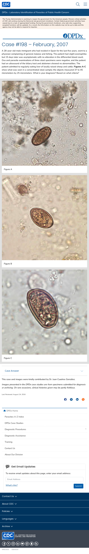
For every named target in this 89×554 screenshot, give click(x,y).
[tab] (44, 371)
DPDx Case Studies (14, 423)
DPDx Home (12, 410)
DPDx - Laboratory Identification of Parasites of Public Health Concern (35, 12)
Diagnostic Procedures (15, 429)
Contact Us (10, 448)
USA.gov (15, 549)
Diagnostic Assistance (15, 435)
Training (8, 442)
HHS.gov (5, 549)
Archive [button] (7, 526)
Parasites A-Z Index (14, 416)
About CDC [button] (9, 503)
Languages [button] (9, 518)
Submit (78, 486)
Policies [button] (7, 511)
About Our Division (14, 454)
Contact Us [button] (9, 496)
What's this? (12, 485)
